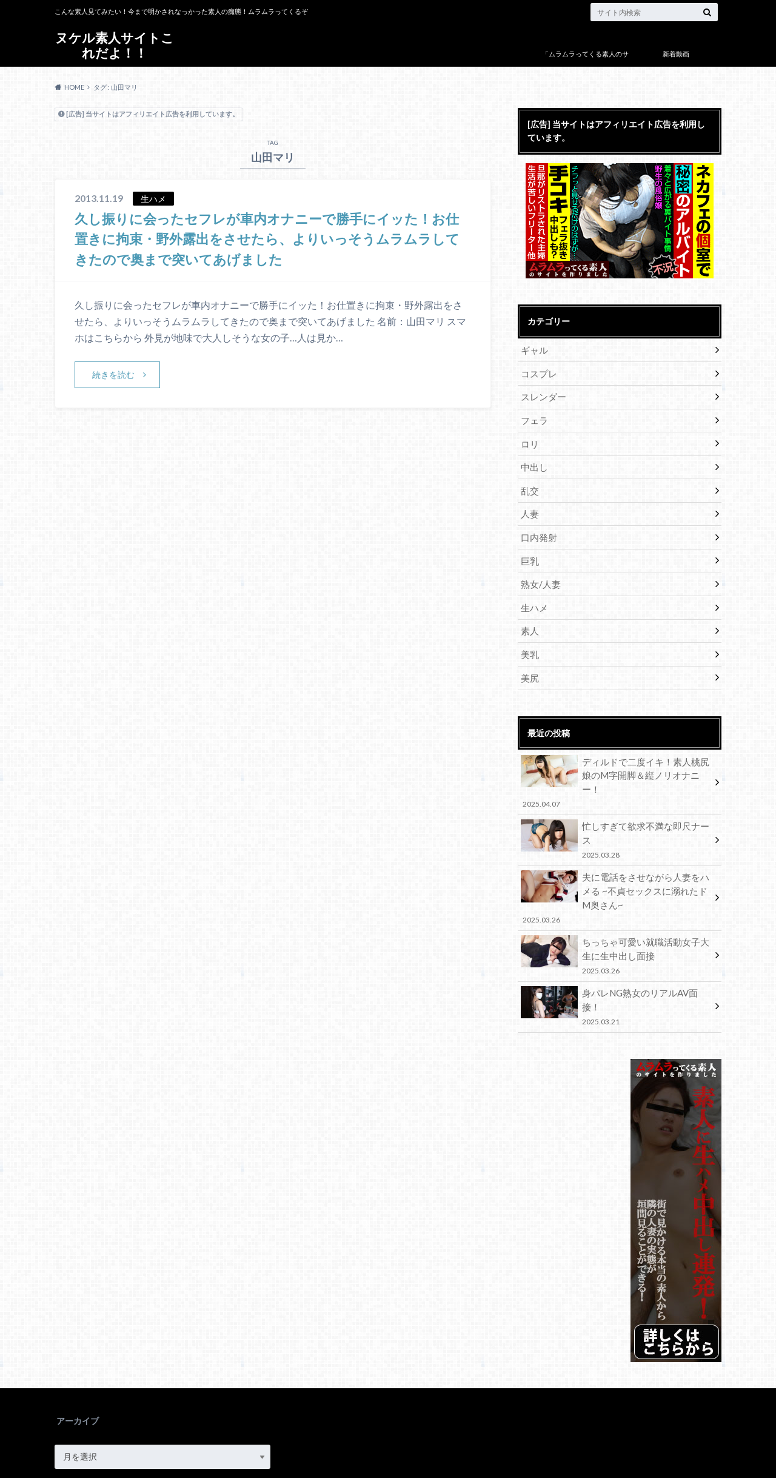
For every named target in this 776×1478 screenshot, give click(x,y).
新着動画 (676, 54)
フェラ (533, 417)
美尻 (528, 664)
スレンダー (541, 394)
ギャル (533, 349)
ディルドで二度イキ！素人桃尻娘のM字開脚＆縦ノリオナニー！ (615, 759)
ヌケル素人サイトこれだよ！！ (114, 45)
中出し (533, 462)
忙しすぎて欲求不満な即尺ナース (615, 804)
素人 (528, 619)
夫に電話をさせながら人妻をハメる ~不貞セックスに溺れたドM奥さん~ (615, 856)
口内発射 (537, 529)
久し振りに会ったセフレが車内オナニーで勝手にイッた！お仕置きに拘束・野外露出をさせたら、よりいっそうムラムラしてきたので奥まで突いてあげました (269, 238)
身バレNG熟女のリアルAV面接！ (615, 956)
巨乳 (528, 551)
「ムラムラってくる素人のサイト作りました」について (585, 63)
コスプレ (537, 372)
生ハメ (533, 596)
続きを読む (114, 374)
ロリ (528, 439)
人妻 (528, 507)
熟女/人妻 (538, 574)
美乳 (528, 641)
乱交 (528, 484)
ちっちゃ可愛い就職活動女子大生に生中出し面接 (615, 912)
